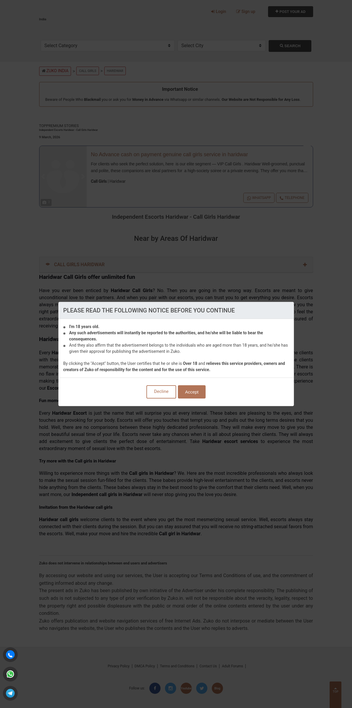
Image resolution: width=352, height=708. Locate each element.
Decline (161, 391)
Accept (192, 391)
